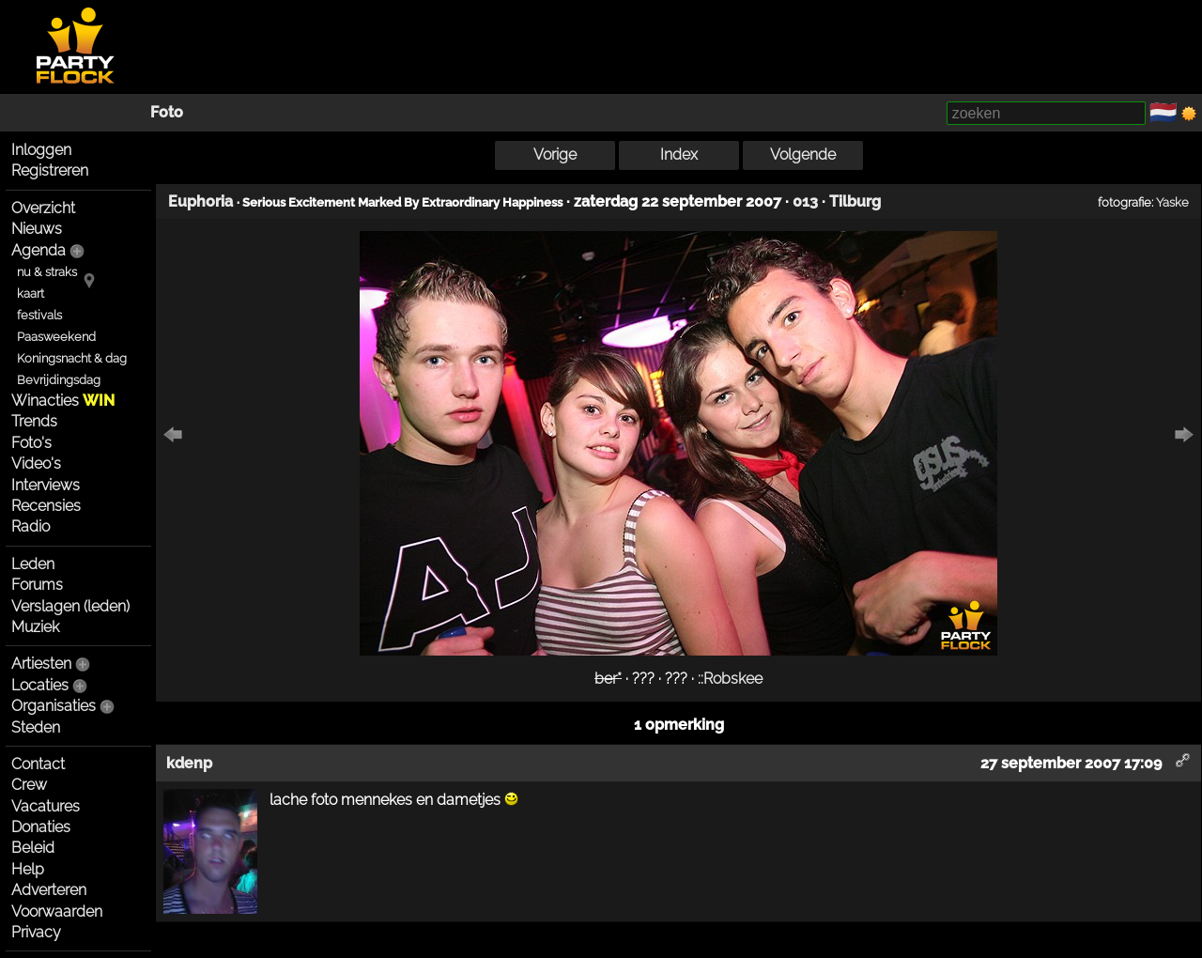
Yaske (1172, 201)
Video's (36, 463)
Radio (30, 526)
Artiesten (41, 663)
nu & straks (47, 272)
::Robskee (730, 679)
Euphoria (200, 201)
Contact (38, 764)
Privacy (36, 932)
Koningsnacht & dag (72, 358)
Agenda (38, 250)
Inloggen (41, 150)
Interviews (45, 485)
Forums (37, 585)
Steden (35, 727)
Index (679, 154)
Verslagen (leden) (70, 606)
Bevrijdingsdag (58, 380)
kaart (30, 293)
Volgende (803, 154)
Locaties (40, 685)
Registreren (49, 170)
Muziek (35, 627)
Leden (32, 564)
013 (805, 201)
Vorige (555, 154)
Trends (34, 421)
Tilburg (855, 201)
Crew (29, 785)
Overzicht (43, 208)
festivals (39, 315)
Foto (166, 112)
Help (27, 869)
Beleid (32, 848)
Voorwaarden (56, 911)
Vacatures (45, 806)
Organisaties (53, 706)
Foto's (31, 443)
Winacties (63, 400)
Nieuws (36, 229)
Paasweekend (56, 337)
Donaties (40, 827)
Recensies (46, 506)
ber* (608, 679)
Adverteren (48, 890)
